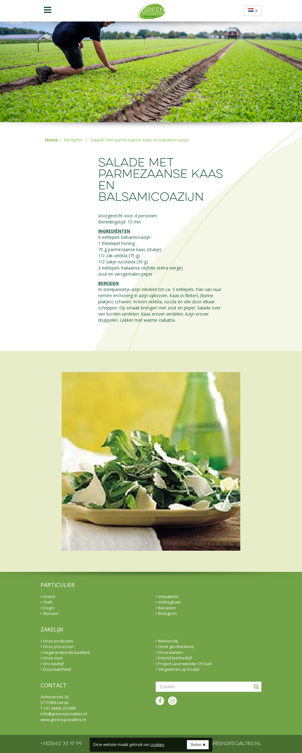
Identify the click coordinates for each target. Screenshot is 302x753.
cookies (157, 744)
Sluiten (197, 744)
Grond (48, 596)
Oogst (47, 608)
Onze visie (52, 658)
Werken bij (167, 641)
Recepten (73, 140)
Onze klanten (169, 652)
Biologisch (166, 613)
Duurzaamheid (56, 669)
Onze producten (57, 641)
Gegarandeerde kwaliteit (65, 652)
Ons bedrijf (52, 663)
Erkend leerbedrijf (174, 658)
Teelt (46, 602)
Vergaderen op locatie (177, 669)
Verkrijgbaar (168, 602)
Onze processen (57, 646)
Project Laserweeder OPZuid (183, 663)
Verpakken (167, 596)
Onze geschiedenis (175, 646)
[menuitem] (251, 11)
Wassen (49, 613)
